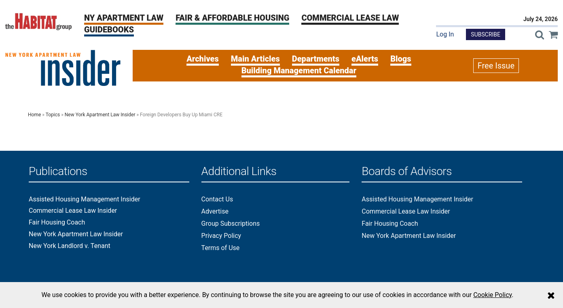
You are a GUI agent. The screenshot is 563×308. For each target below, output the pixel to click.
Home (34, 115)
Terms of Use (220, 248)
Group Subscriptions (230, 223)
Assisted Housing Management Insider (84, 199)
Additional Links (239, 171)
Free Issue (496, 66)
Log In (445, 34)
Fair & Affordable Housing (232, 18)
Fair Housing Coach (57, 222)
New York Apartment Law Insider (100, 115)
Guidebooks (109, 29)
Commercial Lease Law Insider (73, 210)
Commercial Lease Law (350, 18)
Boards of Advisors (407, 171)
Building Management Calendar (298, 70)
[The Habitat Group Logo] (38, 21)
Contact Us (217, 199)
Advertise (215, 211)
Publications (58, 171)
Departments (315, 59)
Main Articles (255, 59)
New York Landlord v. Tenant (69, 246)
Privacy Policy (221, 236)
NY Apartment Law (123, 18)
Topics (53, 115)
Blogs (400, 59)
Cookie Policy (492, 295)
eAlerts (364, 59)
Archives (202, 59)
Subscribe (485, 34)
